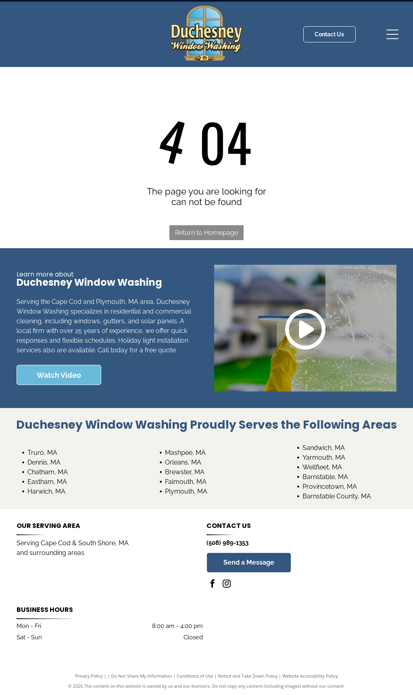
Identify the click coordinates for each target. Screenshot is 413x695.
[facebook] (212, 585)
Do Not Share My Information (141, 676)
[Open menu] (392, 34)
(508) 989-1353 (227, 542)
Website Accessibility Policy (310, 676)
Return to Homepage (206, 233)
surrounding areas (56, 553)
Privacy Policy (89, 676)
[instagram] (227, 585)
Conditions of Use (195, 676)
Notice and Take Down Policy (248, 676)
